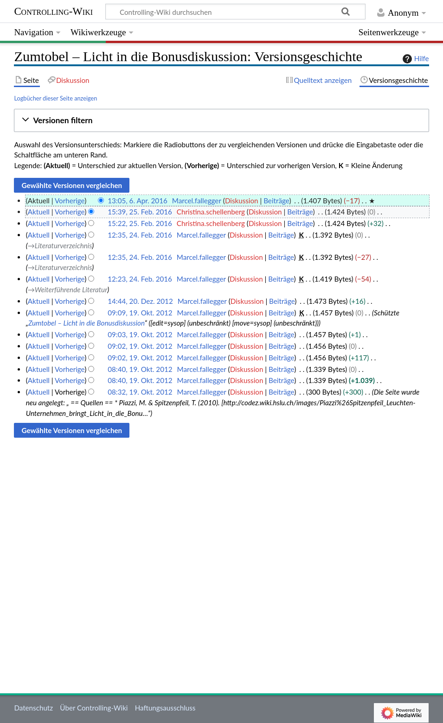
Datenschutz (33, 708)
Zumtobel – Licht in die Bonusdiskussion (86, 323)
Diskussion (241, 200)
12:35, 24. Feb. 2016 (140, 235)
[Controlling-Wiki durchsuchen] (236, 11)
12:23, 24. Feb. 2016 (140, 279)
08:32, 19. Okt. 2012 (140, 392)
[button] (221, 120)
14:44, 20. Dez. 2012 (140, 301)
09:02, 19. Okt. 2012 (140, 346)
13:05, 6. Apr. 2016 (137, 200)
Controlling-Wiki (53, 11)
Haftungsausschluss (165, 708)
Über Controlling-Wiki (94, 708)
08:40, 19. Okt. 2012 (140, 369)
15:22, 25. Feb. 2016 (140, 223)
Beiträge (276, 200)
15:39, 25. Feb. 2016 (140, 211)
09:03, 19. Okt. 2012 (140, 334)
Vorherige (69, 200)
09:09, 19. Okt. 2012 (140, 312)
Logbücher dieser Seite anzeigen (55, 98)
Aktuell (39, 211)
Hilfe (414, 58)
